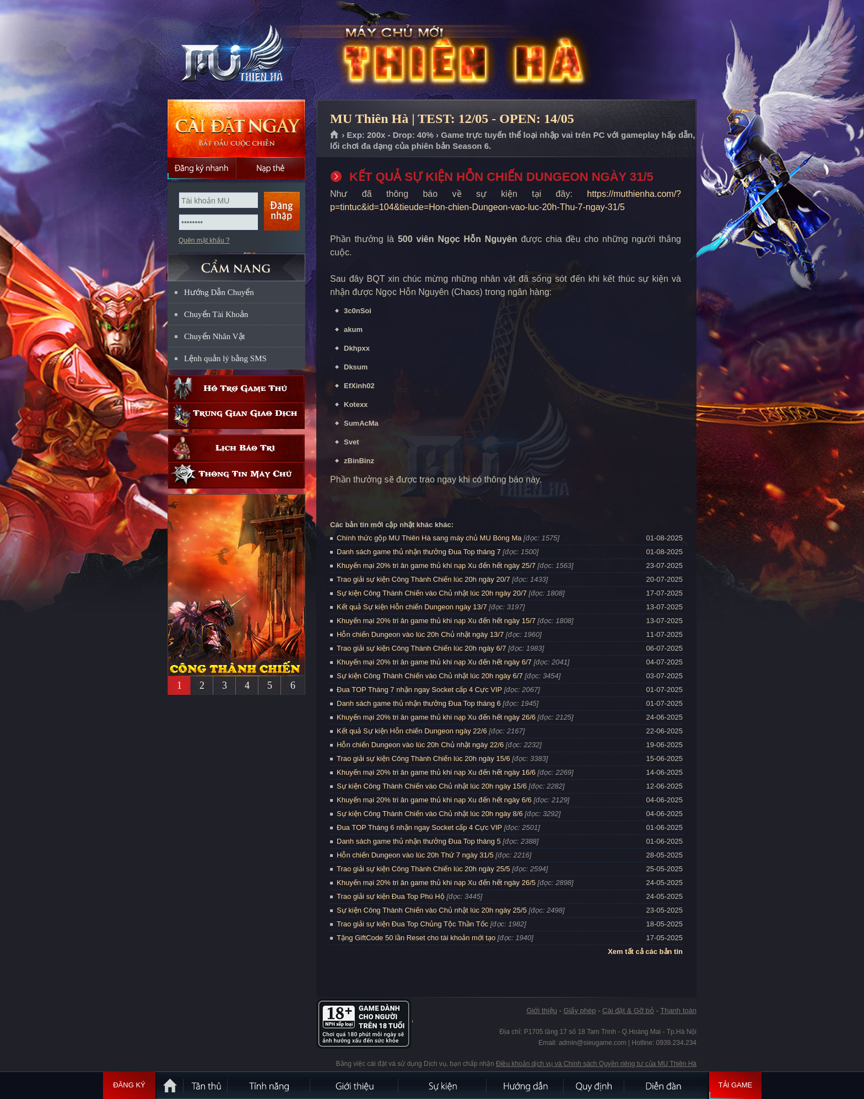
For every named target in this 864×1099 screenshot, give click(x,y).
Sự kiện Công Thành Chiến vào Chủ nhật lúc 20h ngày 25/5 (432, 910)
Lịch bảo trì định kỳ (236, 448)
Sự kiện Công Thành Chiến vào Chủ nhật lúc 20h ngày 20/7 (432, 593)
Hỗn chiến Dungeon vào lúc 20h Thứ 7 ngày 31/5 (415, 855)
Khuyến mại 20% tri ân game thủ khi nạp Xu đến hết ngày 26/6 (436, 717)
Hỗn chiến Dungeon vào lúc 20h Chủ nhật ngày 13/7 (420, 634)
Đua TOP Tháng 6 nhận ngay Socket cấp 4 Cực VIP (419, 827)
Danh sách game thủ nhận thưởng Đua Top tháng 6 (419, 703)
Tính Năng (269, 1085)
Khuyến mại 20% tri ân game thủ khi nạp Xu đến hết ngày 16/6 (436, 772)
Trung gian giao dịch (236, 415)
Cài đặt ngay (236, 128)
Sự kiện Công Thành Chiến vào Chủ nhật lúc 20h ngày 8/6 (430, 813)
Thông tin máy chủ (236, 475)
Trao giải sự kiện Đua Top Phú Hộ (391, 896)
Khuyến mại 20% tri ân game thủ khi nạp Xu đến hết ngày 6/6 (434, 800)
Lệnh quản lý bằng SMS (225, 358)
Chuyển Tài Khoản (216, 314)
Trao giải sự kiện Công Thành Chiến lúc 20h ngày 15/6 (423, 758)
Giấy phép (579, 1010)
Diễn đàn (666, 1085)
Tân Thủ (206, 1085)
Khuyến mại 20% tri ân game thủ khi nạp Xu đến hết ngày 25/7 (436, 565)
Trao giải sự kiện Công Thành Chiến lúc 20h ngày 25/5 (423, 869)
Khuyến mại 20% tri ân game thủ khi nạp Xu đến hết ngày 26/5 (436, 882)
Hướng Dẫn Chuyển (219, 292)
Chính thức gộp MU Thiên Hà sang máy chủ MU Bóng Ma (429, 538)
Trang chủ (334, 135)
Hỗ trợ (236, 388)
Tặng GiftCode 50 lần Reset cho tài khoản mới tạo (416, 938)
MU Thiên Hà (235, 50)
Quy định (594, 1085)
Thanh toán (678, 1010)
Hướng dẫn (525, 1085)
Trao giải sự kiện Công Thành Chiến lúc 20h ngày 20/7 (423, 579)
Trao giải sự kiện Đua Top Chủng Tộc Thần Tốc (412, 924)
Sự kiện (443, 1085)
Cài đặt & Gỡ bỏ (628, 1010)
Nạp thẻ (270, 168)
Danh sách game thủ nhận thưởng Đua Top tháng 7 (419, 552)
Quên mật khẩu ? (204, 240)
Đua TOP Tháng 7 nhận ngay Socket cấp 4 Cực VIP (419, 689)
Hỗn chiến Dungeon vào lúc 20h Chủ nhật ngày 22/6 (420, 745)
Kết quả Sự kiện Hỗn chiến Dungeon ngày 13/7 (412, 607)
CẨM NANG (236, 263)
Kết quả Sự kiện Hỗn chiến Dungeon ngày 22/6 (412, 731)
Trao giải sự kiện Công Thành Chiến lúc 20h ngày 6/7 (421, 648)
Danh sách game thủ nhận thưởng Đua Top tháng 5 (419, 841)
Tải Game (735, 1085)
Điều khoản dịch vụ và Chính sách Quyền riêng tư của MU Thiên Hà (596, 1064)
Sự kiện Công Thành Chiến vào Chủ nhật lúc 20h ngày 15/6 (432, 786)
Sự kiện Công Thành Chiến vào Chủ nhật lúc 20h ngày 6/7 (430, 676)
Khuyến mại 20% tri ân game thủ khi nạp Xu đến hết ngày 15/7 (436, 620)
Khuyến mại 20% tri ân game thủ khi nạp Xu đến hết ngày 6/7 (434, 662)
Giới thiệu (541, 1010)
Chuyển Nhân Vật (214, 336)
